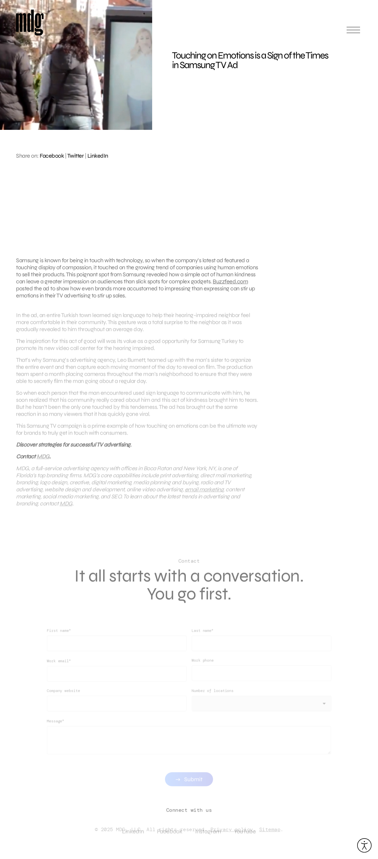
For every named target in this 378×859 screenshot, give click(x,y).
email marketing (204, 493)
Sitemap (270, 829)
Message (55, 729)
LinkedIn (97, 155)
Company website (63, 698)
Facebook (52, 155)
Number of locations (213, 698)
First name (59, 638)
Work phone (203, 668)
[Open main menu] (353, 33)
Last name (202, 638)
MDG (43, 460)
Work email (59, 669)
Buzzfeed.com (230, 281)
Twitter (75, 155)
